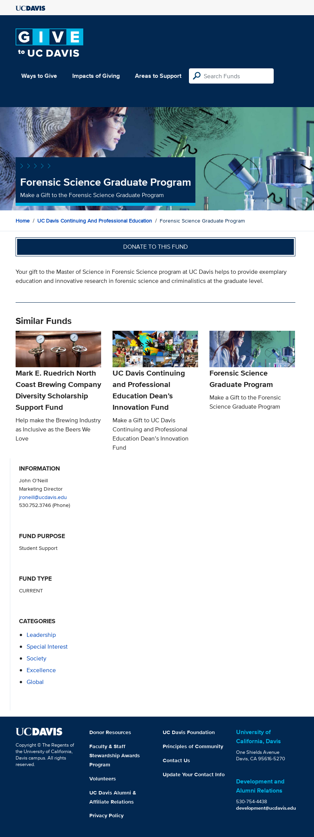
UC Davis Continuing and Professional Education (94, 220)
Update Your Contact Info (194, 774)
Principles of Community (193, 746)
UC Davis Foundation (189, 732)
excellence (41, 670)
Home (23, 220)
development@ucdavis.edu (266, 808)
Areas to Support (158, 75)
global (35, 681)
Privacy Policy (106, 815)
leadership (41, 634)
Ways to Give (39, 75)
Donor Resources (110, 732)
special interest (47, 646)
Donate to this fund (155, 246)
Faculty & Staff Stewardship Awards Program (114, 755)
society (36, 658)
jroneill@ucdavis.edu (43, 497)
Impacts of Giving (96, 75)
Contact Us (176, 760)
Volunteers (102, 778)
